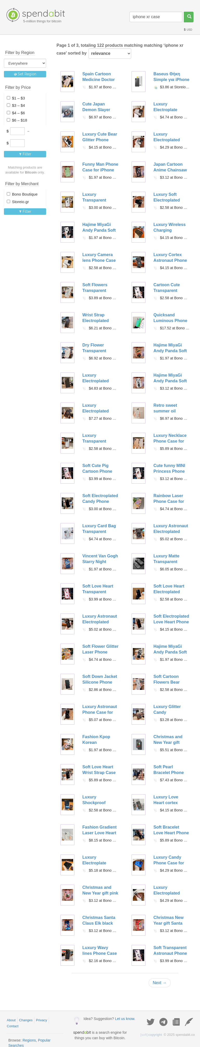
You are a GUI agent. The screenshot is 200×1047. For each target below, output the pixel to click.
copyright (151, 1035)
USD (187, 29)
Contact (12, 1026)
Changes (26, 1020)
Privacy (41, 1020)
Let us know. (125, 1019)
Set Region (25, 74)
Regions (29, 1040)
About (11, 1020)
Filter (25, 154)
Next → (159, 983)
